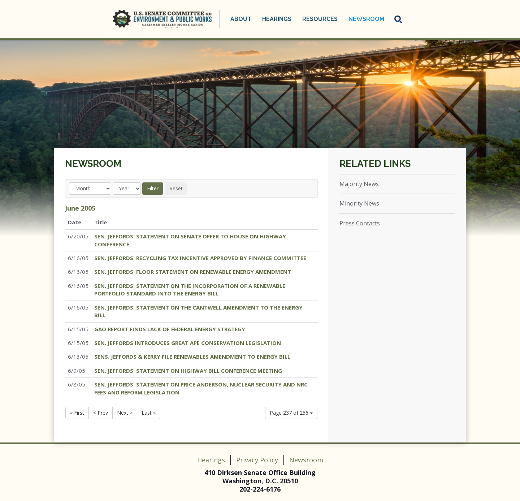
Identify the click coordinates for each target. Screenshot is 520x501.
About (240, 19)
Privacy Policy (257, 459)
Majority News (359, 184)
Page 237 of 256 (291, 412)
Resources (320, 19)
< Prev (100, 412)
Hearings (276, 19)
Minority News (359, 203)
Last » (149, 412)
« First (77, 412)
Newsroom (366, 19)
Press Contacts (359, 223)
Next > (125, 412)
